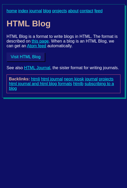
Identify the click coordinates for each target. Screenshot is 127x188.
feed (98, 11)
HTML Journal (37, 68)
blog (47, 11)
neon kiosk (74, 79)
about (73, 11)
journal (35, 11)
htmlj (35, 79)
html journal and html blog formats (40, 83)
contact (86, 11)
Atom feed (36, 46)
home (12, 11)
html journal (52, 79)
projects (59, 11)
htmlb (78, 83)
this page (40, 41)
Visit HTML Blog (26, 57)
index (23, 11)
